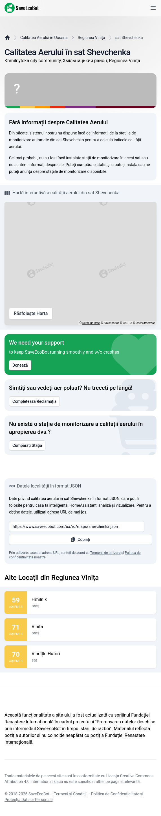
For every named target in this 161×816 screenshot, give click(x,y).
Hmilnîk (92, 599)
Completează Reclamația (34, 401)
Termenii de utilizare (105, 553)
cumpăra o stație (92, 164)
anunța (26, 171)
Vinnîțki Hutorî (92, 653)
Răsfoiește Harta (30, 313)
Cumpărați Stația (27, 445)
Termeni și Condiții (70, 794)
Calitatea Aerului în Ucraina (44, 37)
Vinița (92, 626)
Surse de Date (91, 323)
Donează (20, 365)
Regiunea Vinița (91, 37)
